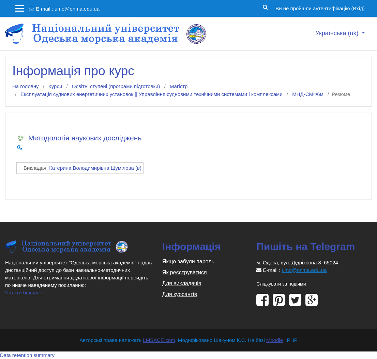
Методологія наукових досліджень (84, 138)
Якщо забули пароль (188, 261)
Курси (55, 86)
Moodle (274, 340)
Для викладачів (181, 283)
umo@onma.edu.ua (77, 9)
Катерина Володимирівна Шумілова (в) (95, 168)
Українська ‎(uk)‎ (337, 33)
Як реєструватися (184, 272)
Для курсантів (179, 294)
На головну (25, 86)
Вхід (358, 8)
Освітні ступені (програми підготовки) (116, 86)
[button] (265, 6)
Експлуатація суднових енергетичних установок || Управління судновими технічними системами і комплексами (151, 94)
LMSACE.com (159, 340)
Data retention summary (27, 355)
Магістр (179, 86)
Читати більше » (24, 292)
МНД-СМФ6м (307, 94)
